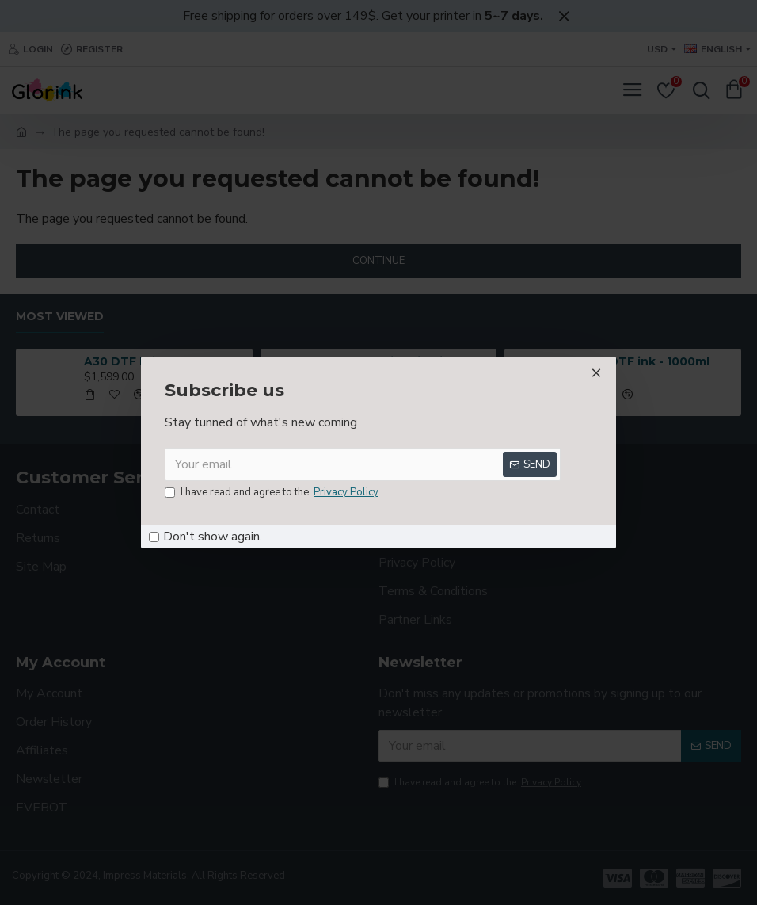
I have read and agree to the (273, 493)
